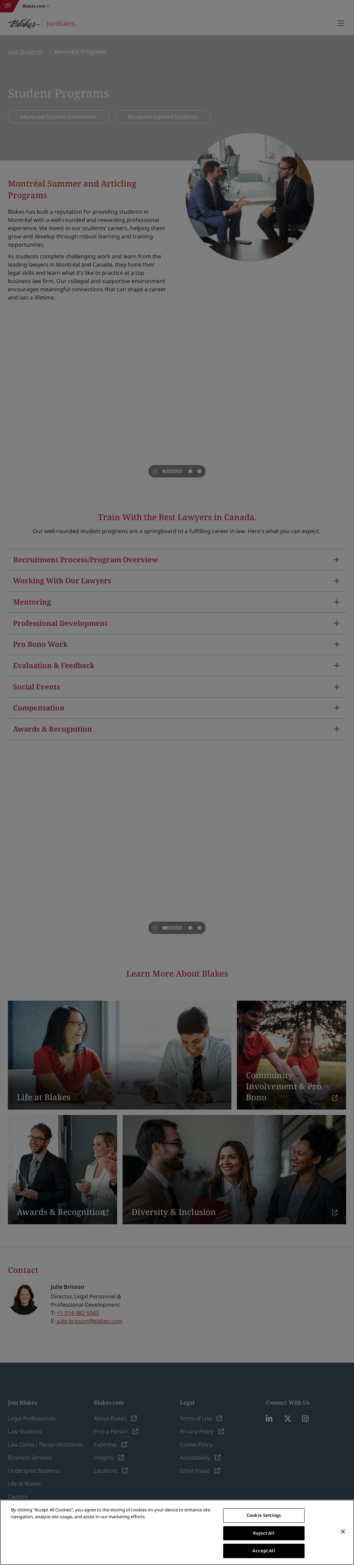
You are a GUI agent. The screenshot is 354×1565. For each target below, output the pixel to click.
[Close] (343, 1531)
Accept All (263, 1550)
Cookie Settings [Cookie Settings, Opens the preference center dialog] (264, 1515)
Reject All (263, 1533)
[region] (177, 1532)
